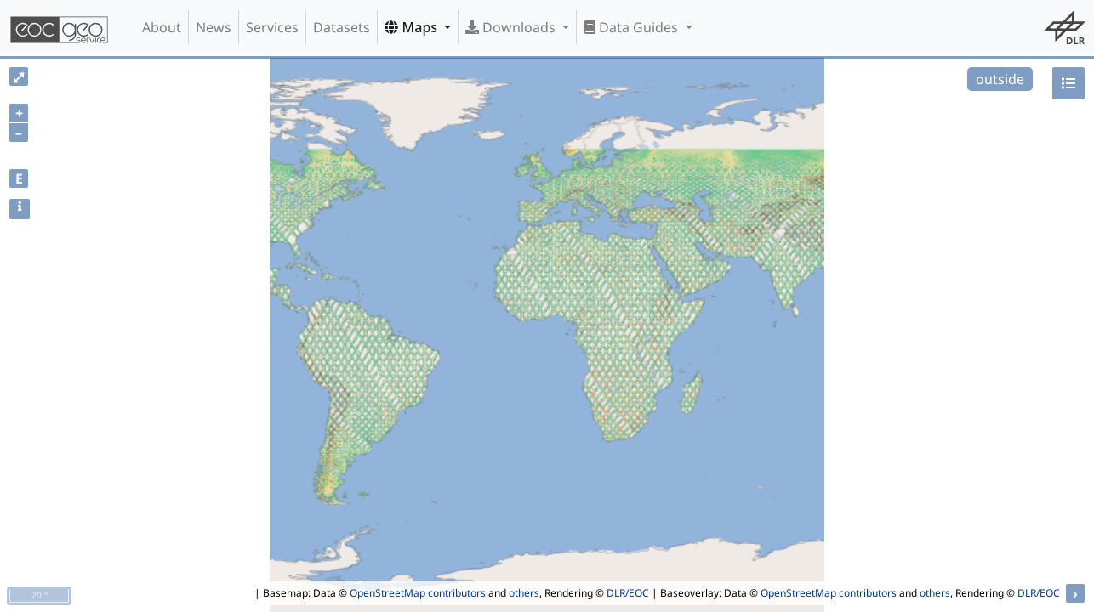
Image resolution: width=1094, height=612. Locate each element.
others (524, 593)
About (161, 27)
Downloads (512, 27)
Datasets (341, 27)
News (213, 27)
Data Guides (632, 27)
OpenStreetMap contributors (418, 593)
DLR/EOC (628, 593)
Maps (413, 27)
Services (272, 27)
